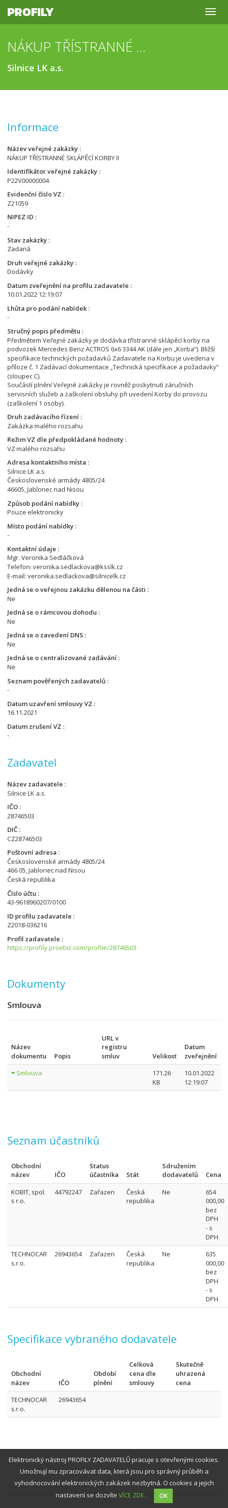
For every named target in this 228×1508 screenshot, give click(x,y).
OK (163, 1496)
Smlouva (29, 1073)
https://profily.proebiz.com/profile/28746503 (72, 947)
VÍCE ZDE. (132, 1495)
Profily (30, 11)
